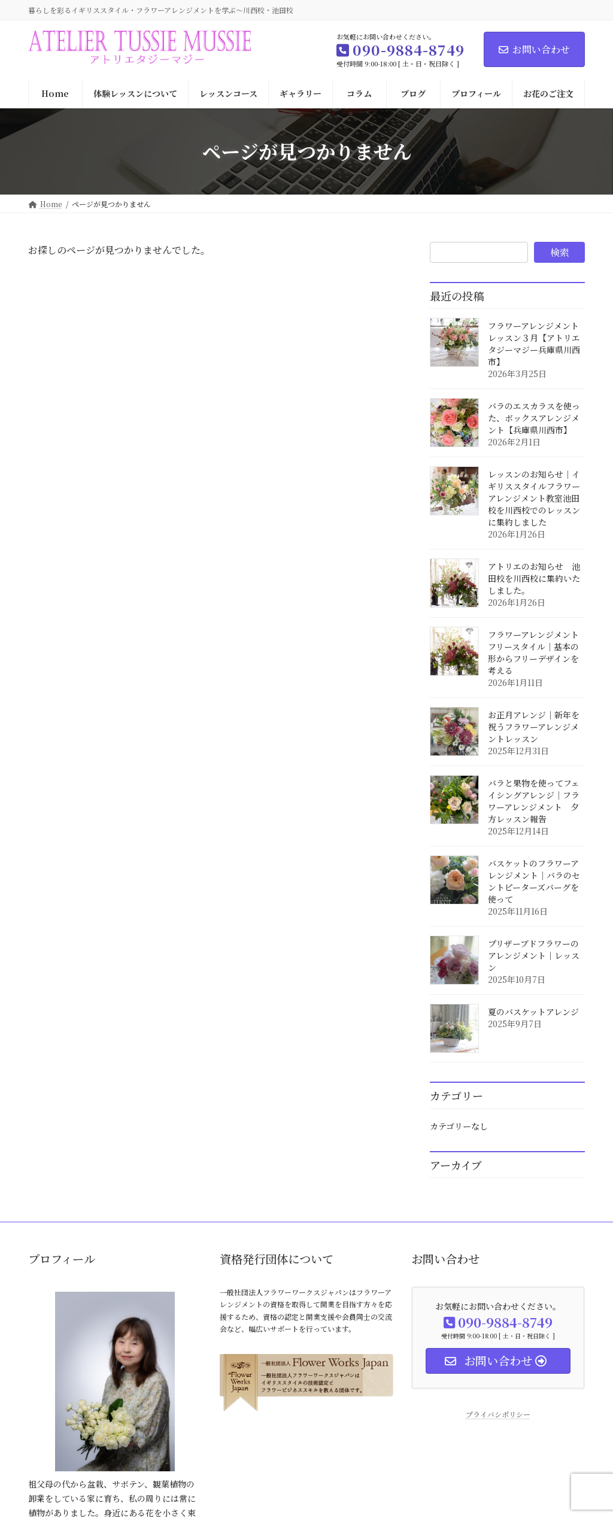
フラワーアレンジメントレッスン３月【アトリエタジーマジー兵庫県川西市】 (534, 344)
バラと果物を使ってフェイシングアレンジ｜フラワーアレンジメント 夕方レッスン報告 (533, 801)
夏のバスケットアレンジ (533, 1012)
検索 (559, 252)
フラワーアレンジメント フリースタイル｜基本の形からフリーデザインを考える (537, 652)
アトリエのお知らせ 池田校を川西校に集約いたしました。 (534, 578)
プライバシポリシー (498, 1414)
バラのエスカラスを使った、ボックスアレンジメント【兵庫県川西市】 (534, 418)
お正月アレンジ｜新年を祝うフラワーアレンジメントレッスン (533, 727)
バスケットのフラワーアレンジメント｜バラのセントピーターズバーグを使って (534, 881)
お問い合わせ (534, 49)
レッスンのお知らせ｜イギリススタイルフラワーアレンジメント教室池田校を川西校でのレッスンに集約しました (534, 498)
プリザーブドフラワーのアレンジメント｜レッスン (533, 955)
